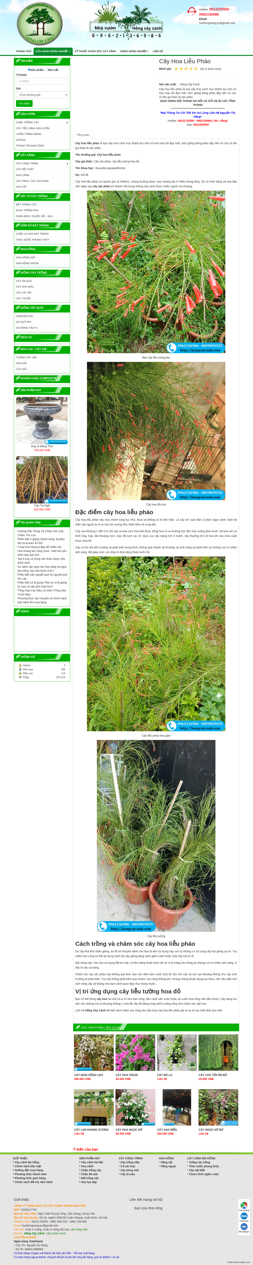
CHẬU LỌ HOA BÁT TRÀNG (32, 233)
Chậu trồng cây (91, 1170)
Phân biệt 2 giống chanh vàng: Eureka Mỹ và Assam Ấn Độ (41, 541)
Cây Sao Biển (167, 1129)
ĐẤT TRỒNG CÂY (26, 204)
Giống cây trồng (199, 1162)
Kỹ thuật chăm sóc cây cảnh (95, 51)
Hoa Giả (21, 363)
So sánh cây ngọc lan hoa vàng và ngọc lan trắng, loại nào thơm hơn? (42, 568)
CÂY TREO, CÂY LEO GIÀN (32, 181)
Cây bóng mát (129, 1170)
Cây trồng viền (130, 1162)
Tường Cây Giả (26, 357)
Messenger (244, 1228)
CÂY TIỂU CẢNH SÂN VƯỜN (33, 128)
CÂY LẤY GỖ (23, 292)
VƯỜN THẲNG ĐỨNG (29, 134)
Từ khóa (21, 74)
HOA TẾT (21, 186)
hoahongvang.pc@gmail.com (217, 22)
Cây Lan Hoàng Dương (91, 1129)
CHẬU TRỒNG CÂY (27, 122)
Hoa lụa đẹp (89, 1182)
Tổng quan (83, 134)
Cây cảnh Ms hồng (27, 1162)
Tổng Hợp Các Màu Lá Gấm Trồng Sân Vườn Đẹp (42, 592)
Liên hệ (158, 51)
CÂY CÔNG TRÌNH (27, 163)
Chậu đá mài (89, 1174)
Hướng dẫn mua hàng (29, 1170)
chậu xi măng (33, 1229)
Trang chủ (23, 51)
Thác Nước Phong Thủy (32, 239)
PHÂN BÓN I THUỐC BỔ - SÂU (34, 216)
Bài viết (53, 70)
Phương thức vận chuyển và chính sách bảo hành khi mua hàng (42, 600)
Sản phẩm (37, 70)
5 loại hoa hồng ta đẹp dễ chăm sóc (40, 547)
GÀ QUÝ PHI (23, 321)
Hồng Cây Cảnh (95, 1010)
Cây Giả (21, 369)
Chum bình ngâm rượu (204, 1174)
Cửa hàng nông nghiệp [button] (53, 51)
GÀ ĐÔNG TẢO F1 (27, 327)
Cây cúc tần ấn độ (213, 1075)
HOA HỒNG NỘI (25, 257)
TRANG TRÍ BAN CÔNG (30, 145)
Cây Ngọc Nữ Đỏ (211, 1129)
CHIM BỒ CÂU (24, 316)
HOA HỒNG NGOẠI (27, 263)
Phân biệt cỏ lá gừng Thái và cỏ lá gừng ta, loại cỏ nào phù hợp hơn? (42, 584)
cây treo (102, 999)
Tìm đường (244, 1206)
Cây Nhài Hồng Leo (88, 1075)
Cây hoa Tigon (127, 1075)
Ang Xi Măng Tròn (42, 446)
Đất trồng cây (90, 1178)
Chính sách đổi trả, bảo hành (34, 1182)
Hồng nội (167, 1162)
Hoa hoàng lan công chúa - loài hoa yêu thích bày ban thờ (42, 552)
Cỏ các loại (127, 1166)
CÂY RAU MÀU (25, 286)
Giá (18, 88)
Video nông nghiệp (134, 51)
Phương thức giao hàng (30, 1178)
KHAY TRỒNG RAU (27, 210)
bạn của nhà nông (148, 1208)
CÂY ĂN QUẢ (24, 281)
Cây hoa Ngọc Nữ (129, 1129)
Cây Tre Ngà (42, 505)
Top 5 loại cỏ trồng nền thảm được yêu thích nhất (41, 560)
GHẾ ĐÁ (20, 139)
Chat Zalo (244, 1217)
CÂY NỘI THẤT (25, 169)
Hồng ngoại (168, 1166)
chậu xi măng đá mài (56, 1229)
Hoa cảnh (87, 1166)
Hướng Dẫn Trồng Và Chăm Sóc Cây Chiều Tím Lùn (40, 533)
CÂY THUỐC (23, 298)
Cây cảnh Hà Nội (92, 1162)
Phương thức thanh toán (31, 1174)
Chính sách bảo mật (28, 1166)
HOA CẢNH (22, 175)
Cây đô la (164, 1075)
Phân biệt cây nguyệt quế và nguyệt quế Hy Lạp (42, 576)
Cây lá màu (127, 1174)
